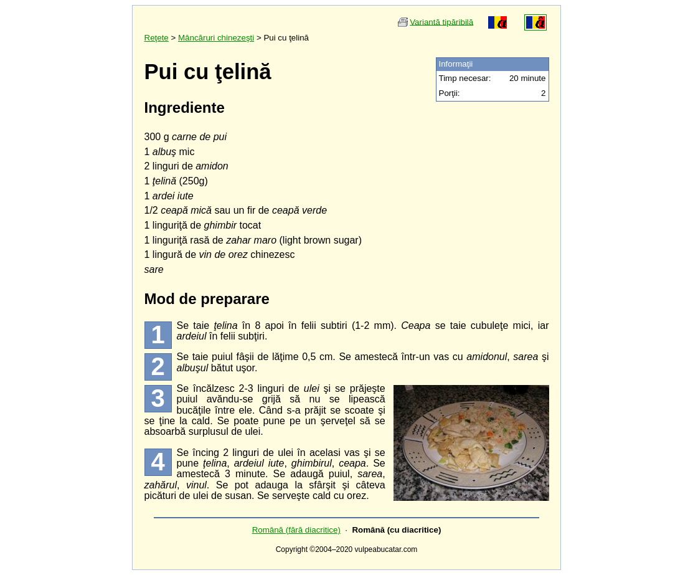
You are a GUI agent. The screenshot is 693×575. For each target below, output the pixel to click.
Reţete (156, 37)
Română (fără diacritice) (296, 530)
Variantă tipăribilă (441, 21)
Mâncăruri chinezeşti (216, 37)
